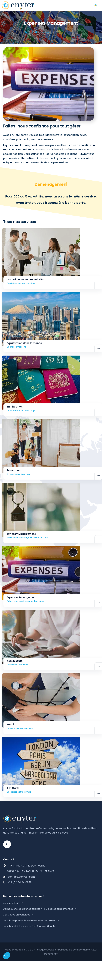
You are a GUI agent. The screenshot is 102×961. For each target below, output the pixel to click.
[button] (6, 955)
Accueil (29, 32)
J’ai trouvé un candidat (16, 914)
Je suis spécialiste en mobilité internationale (29, 926)
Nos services (42, 32)
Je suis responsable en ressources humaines (29, 920)
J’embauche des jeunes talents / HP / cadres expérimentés (38, 908)
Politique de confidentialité (74, 949)
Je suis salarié (11, 903)
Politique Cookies (46, 949)
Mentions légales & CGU (19, 949)
